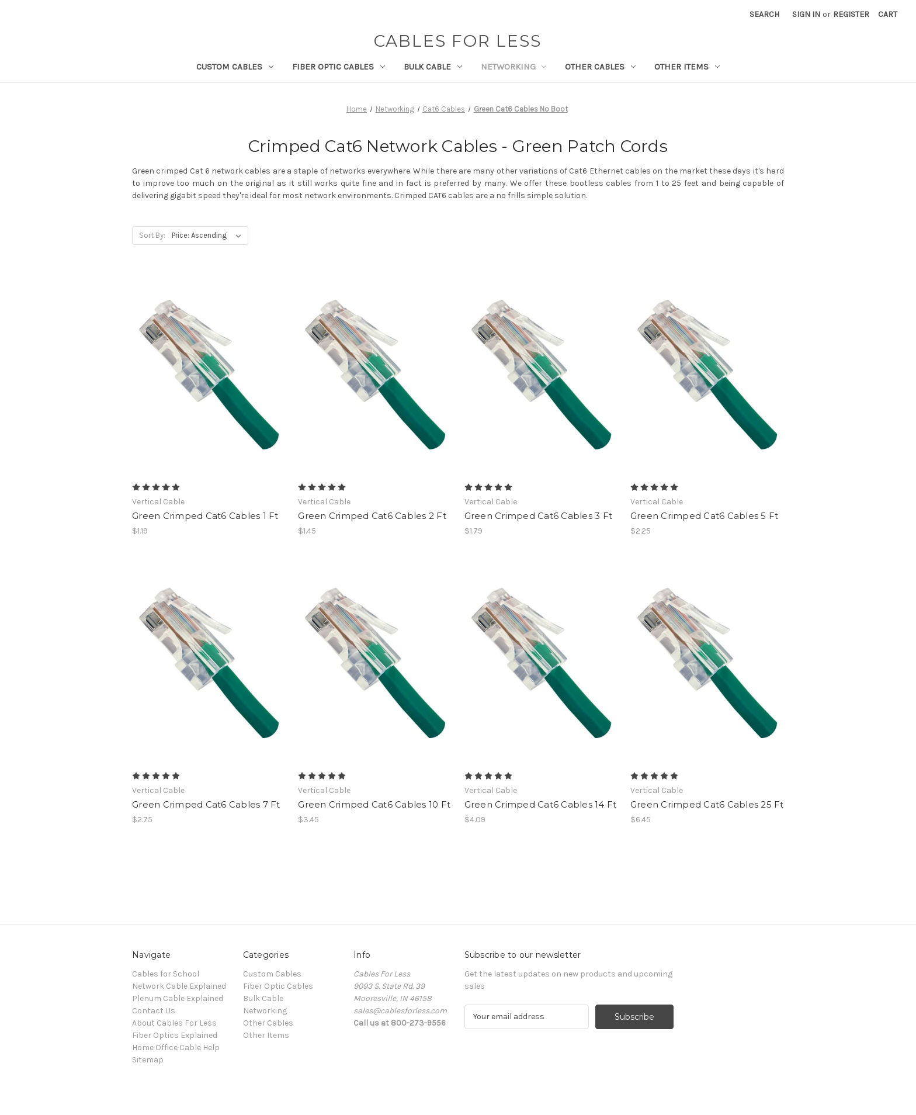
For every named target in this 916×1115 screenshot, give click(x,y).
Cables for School (165, 974)
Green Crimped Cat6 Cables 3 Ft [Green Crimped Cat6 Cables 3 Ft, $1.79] (538, 515)
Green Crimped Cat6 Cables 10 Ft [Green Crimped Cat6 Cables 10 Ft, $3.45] (374, 804)
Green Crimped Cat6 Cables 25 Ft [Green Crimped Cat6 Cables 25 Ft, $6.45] (707, 804)
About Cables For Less (174, 1023)
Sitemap (148, 1060)
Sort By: (152, 235)
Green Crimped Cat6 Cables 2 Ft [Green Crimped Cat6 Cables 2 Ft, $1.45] (372, 515)
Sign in (806, 14)
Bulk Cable (433, 66)
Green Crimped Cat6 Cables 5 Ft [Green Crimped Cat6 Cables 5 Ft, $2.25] (704, 515)
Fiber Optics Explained (174, 1035)
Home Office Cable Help (176, 1047)
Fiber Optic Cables (338, 66)
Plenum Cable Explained (177, 998)
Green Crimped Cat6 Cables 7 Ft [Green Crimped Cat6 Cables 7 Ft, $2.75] (206, 804)
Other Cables (600, 66)
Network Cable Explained (179, 986)
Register (851, 14)
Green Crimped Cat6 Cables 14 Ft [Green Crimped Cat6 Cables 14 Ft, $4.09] (540, 804)
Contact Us (153, 1011)
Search (764, 14)
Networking (514, 66)
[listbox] (209, 235)
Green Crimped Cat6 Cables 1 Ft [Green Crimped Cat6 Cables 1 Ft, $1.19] (205, 515)
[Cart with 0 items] (888, 14)
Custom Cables (234, 66)
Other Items (687, 66)
